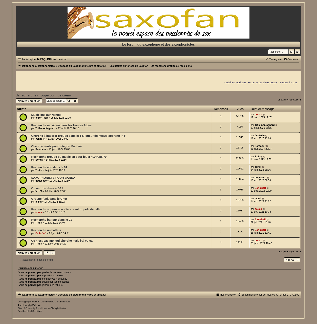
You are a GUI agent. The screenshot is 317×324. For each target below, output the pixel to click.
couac (258, 114)
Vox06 (38, 191)
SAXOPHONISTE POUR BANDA (53, 177)
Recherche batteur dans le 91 (51, 219)
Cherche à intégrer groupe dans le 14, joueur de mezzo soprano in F (78, 135)
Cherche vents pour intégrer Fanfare (56, 146)
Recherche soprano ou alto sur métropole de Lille (65, 209)
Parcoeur (40, 149)
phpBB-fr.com (34, 305)
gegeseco (41, 180)
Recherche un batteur (46, 230)
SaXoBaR (260, 188)
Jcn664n (40, 138)
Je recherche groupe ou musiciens (43, 95)
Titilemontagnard (45, 128)
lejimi (38, 201)
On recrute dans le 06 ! (47, 188)
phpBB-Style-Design (57, 308)
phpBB (35, 302)
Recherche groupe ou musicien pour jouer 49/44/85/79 (69, 156)
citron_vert (41, 117)
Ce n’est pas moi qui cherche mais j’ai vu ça (61, 240)
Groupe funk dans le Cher (49, 198)
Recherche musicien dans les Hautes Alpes (61, 125)
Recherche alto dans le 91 (49, 167)
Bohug (39, 159)
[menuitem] (41, 59)
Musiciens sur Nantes (46, 114)
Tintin (38, 170)
